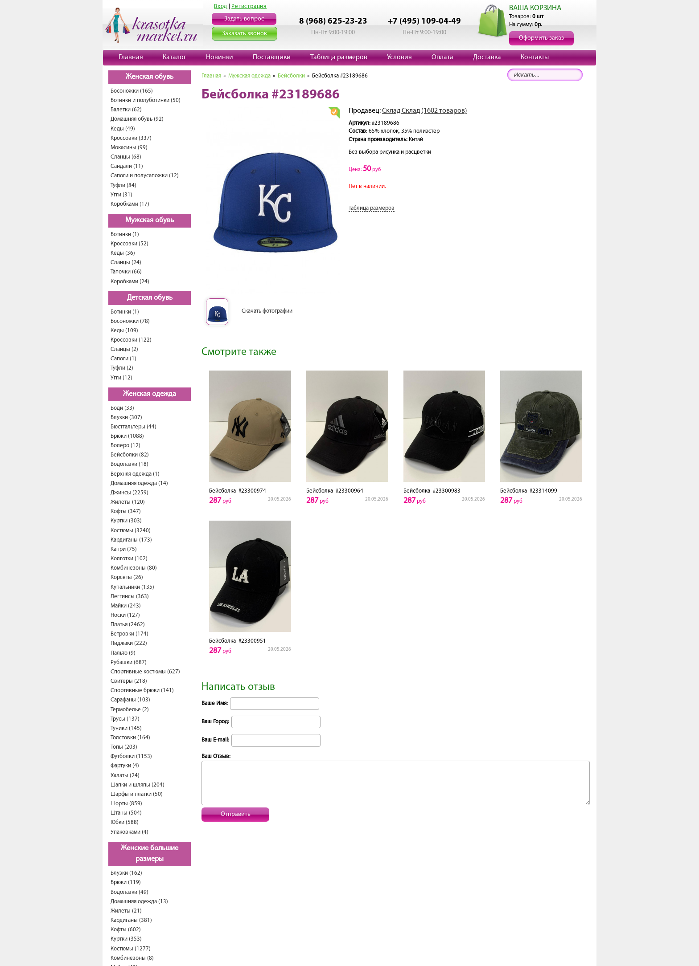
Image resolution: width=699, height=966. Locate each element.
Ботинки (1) (125, 234)
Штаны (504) (126, 813)
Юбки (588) (125, 822)
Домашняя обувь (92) (137, 119)
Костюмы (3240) (131, 531)
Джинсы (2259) (129, 493)
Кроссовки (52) (129, 244)
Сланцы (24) (126, 262)
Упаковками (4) (129, 832)
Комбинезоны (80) (134, 568)
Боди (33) (122, 408)
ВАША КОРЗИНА (535, 8)
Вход (220, 6)
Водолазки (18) (129, 464)
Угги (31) (121, 195)
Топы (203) (124, 747)
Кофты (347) (126, 511)
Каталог (174, 57)
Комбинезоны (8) (132, 958)
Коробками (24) (130, 282)
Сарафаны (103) (130, 700)
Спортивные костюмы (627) (145, 672)
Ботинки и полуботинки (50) (146, 100)
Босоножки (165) (132, 91)
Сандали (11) (127, 166)
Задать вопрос (244, 19)
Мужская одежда (249, 76)
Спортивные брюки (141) (142, 690)
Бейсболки (291, 76)
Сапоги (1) (123, 359)
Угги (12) (121, 378)
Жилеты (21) (126, 911)
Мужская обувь (149, 220)
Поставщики (272, 57)
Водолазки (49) (129, 892)
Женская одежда (149, 394)
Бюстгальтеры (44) (133, 427)
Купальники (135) (132, 587)
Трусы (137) (125, 719)
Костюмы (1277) (131, 949)
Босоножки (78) (130, 321)
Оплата (442, 57)
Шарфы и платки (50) (137, 794)
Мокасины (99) (129, 148)
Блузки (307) (126, 417)
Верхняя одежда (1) (135, 474)
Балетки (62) (126, 110)
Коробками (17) (130, 204)
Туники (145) (126, 728)
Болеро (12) (125, 445)
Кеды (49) (123, 129)
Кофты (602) (126, 930)
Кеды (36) (123, 253)
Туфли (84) (123, 185)
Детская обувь (150, 298)
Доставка (487, 57)
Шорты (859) (126, 804)
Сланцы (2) (124, 349)
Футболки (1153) (131, 756)
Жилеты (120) (128, 502)
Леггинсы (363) (130, 596)
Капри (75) (124, 549)
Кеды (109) (124, 331)
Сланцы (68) (126, 157)
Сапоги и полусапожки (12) (145, 176)
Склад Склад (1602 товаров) (424, 110)
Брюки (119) (126, 882)
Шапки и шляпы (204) (137, 785)
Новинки (219, 57)
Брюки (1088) (127, 436)
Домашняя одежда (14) (139, 483)
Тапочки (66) (126, 272)
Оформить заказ (541, 38)
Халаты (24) (125, 776)
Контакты (535, 57)
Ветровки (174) (129, 634)
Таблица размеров (338, 57)
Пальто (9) (123, 653)
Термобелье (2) (130, 710)
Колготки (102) (129, 559)
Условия (399, 57)
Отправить (236, 814)
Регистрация (249, 6)
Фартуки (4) (125, 766)
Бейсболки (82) (130, 455)
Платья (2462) (128, 625)
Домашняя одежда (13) (139, 902)
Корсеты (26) (127, 577)
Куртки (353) (126, 939)
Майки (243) (126, 606)
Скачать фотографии (267, 311)
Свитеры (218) (129, 681)
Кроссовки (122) (131, 340)
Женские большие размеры (149, 854)
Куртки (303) (126, 521)
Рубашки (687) (129, 662)
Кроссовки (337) (131, 138)
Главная (131, 57)
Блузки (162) (126, 873)
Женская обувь (149, 77)
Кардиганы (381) (131, 920)
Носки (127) (125, 615)
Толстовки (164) (130, 738)
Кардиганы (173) (131, 540)
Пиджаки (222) (129, 643)
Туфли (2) (122, 368)
